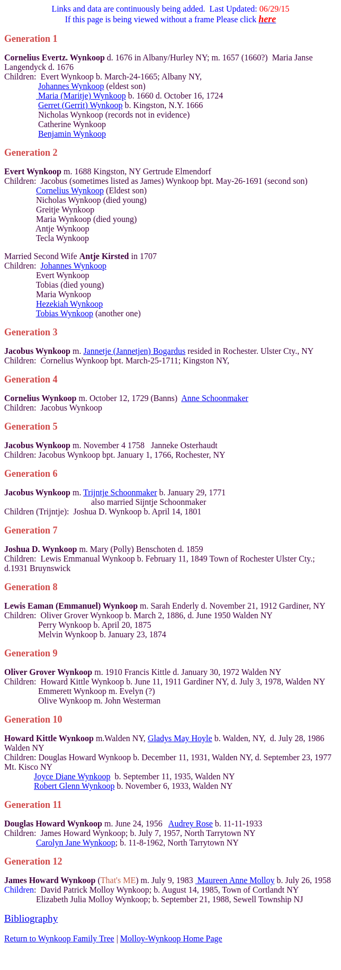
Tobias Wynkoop (64, 313)
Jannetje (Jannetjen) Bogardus (134, 350)
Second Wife (81, 256)
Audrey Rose (190, 823)
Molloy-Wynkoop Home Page (171, 938)
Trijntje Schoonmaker (120, 492)
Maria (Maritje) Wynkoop (81, 95)
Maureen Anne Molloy (235, 880)
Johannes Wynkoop (71, 86)
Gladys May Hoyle (180, 738)
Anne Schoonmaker (214, 398)
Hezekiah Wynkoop (69, 303)
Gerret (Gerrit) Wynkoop (80, 105)
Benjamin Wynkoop (72, 133)
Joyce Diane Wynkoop (72, 776)
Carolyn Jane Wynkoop (75, 842)
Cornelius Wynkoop (70, 190)
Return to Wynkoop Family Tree (59, 938)
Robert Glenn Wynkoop (74, 785)
